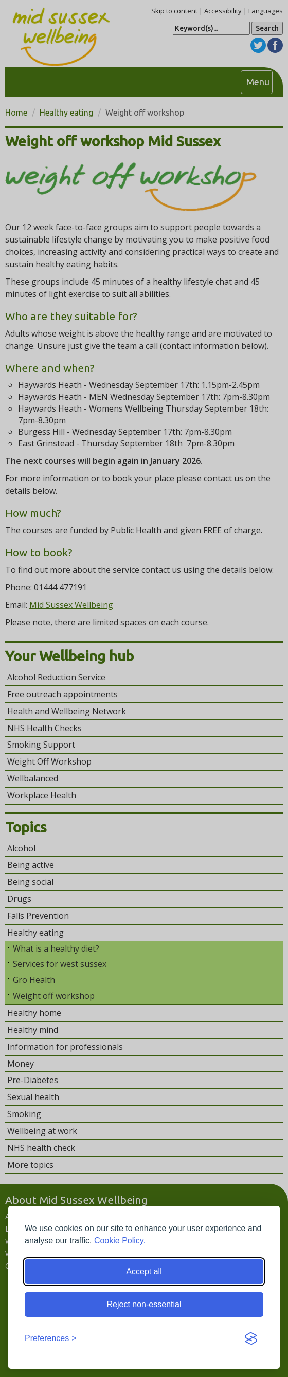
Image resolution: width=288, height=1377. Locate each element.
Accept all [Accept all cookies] (143, 1271)
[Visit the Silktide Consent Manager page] (251, 1339)
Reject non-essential (144, 1304)
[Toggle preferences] (51, 1338)
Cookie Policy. (120, 1240)
